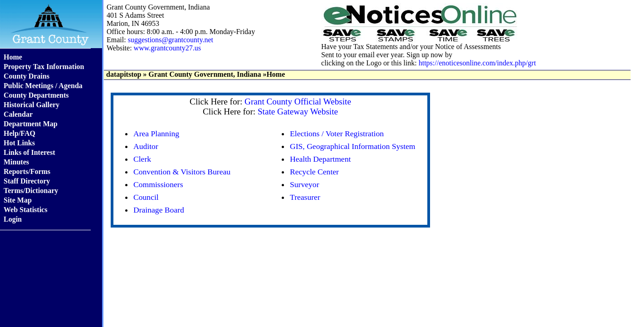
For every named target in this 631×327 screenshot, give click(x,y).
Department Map (31, 124)
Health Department (320, 159)
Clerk (142, 159)
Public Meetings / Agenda (43, 85)
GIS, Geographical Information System (353, 146)
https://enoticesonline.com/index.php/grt (477, 63)
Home (13, 57)
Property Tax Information (44, 66)
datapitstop (123, 74)
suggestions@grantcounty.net (170, 40)
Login (13, 219)
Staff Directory (27, 181)
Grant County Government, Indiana (204, 74)
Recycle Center (314, 171)
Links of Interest (29, 152)
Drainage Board (158, 209)
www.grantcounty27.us (167, 48)
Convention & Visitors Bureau (181, 171)
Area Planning (156, 133)
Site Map (18, 200)
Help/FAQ (19, 133)
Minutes (16, 162)
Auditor (145, 146)
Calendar (18, 114)
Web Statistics (25, 209)
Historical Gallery (31, 105)
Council (146, 197)
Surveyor (304, 184)
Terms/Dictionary (31, 190)
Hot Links (19, 143)
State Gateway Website (298, 111)
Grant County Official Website (298, 101)
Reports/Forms (27, 171)
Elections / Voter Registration (337, 133)
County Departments (36, 95)
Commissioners (158, 184)
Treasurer (305, 197)
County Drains (26, 76)
